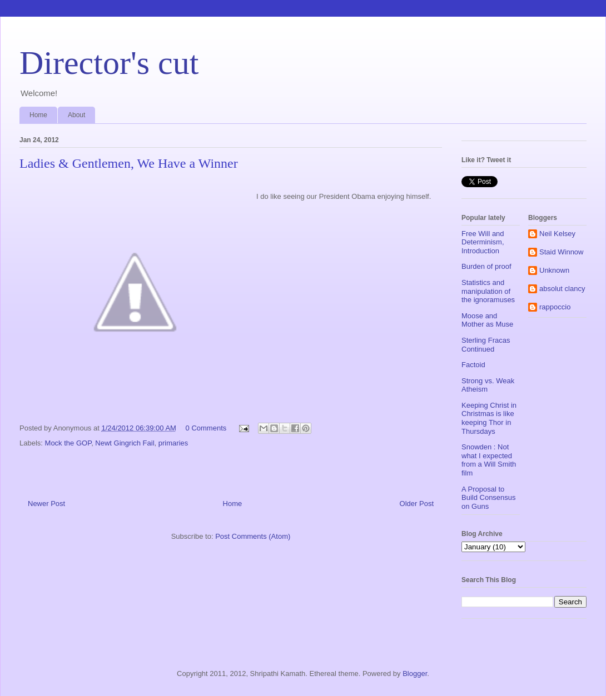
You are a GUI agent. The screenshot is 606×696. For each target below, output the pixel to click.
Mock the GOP (68, 443)
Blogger (415, 673)
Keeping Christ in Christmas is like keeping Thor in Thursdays (488, 418)
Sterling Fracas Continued (485, 344)
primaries (173, 443)
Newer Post (46, 503)
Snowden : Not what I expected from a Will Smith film (488, 460)
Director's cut (108, 62)
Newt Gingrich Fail (124, 443)
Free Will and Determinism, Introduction (482, 242)
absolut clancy (562, 288)
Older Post (417, 503)
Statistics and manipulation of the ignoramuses (488, 291)
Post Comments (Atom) (252, 536)
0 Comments (206, 428)
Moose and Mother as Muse (487, 320)
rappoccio (554, 307)
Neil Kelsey (557, 233)
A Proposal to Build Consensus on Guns (488, 497)
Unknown (554, 270)
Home (38, 115)
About (76, 115)
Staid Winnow (561, 252)
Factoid (473, 364)
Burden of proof (486, 266)
